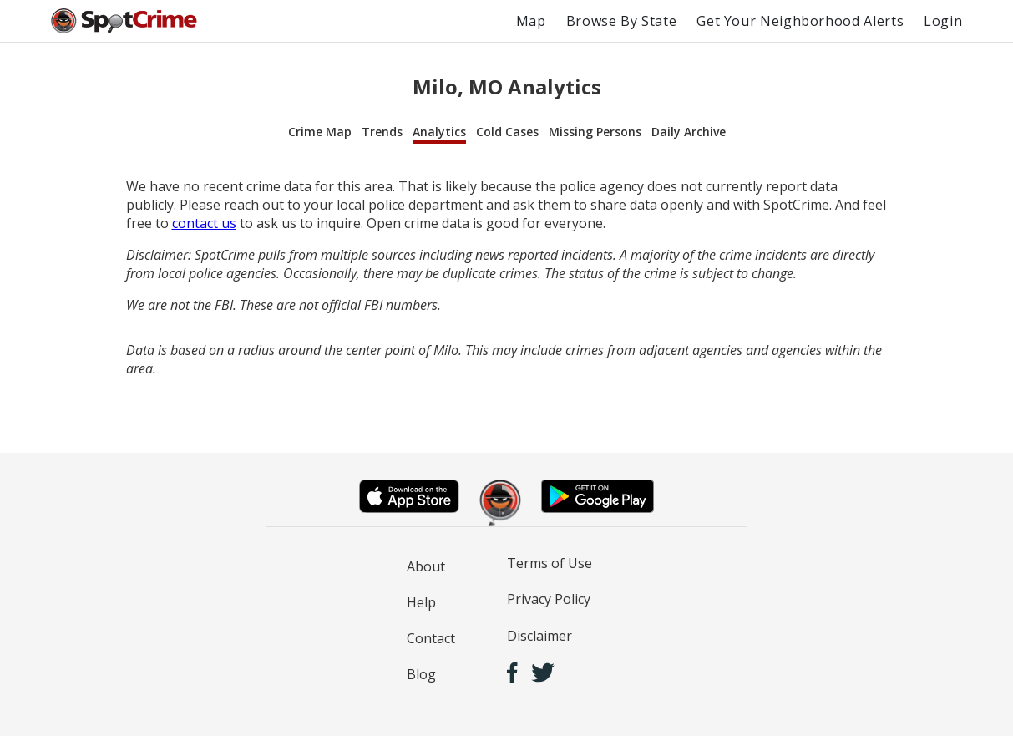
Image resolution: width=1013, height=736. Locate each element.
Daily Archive (688, 132)
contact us (204, 223)
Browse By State (621, 21)
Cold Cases (507, 132)
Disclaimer (539, 636)
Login (943, 21)
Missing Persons (595, 132)
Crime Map (320, 132)
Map (531, 21)
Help (421, 602)
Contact (431, 638)
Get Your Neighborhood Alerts (800, 21)
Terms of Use (549, 563)
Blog (421, 674)
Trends (382, 132)
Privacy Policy (548, 599)
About (426, 566)
